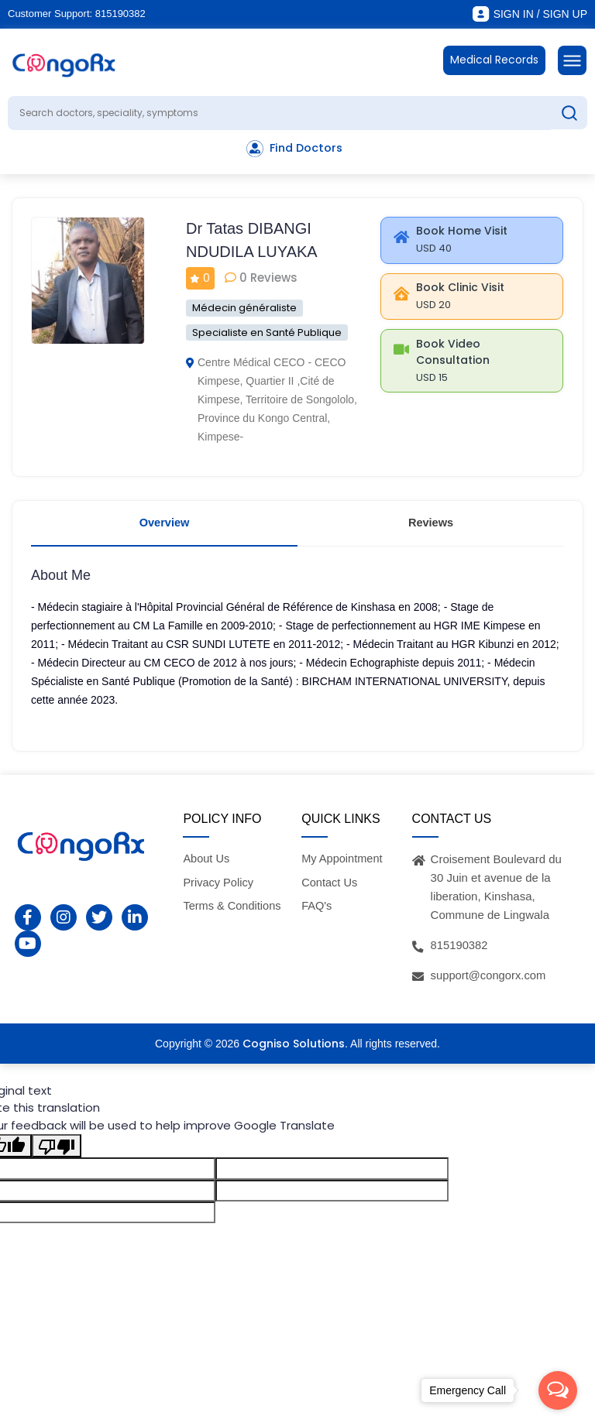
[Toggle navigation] (572, 60)
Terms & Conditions (233, 911)
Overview (165, 526)
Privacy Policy (219, 888)
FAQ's (316, 911)
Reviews (431, 526)
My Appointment (343, 864)
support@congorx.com (489, 981)
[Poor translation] (56, 1152)
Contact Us (330, 888)
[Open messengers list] (557, 1390)
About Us (207, 864)
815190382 (120, 13)
